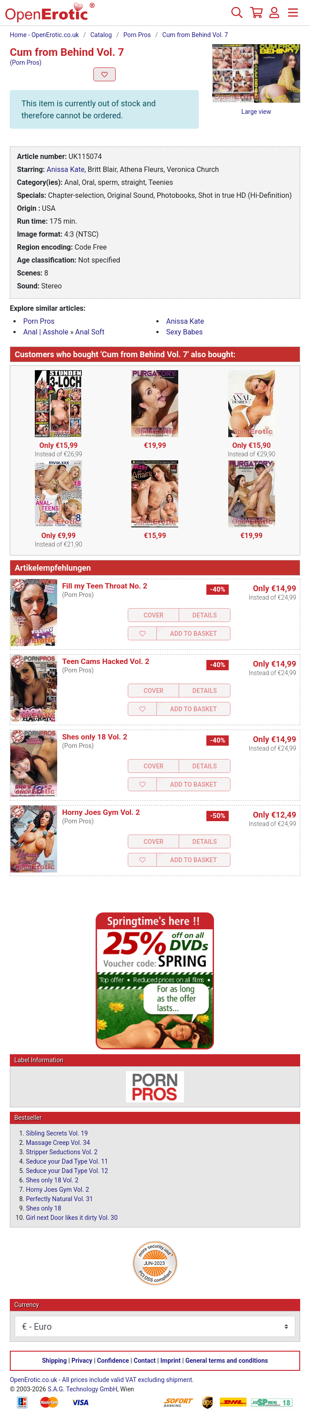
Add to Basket (193, 633)
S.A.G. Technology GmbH (82, 1389)
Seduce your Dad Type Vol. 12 (67, 1170)
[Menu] (293, 16)
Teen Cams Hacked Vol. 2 (105, 661)
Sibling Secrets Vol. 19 (57, 1133)
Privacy (81, 1360)
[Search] (236, 16)
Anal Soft (89, 332)
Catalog (101, 34)
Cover (153, 615)
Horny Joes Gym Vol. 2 (101, 812)
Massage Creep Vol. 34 (58, 1142)
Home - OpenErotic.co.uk (44, 34)
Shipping (54, 1360)
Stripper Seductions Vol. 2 (62, 1152)
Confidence (113, 1360)
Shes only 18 (43, 1208)
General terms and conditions (226, 1360)
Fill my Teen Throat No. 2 (104, 585)
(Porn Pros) (26, 62)
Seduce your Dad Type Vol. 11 (67, 1161)
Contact (144, 1360)
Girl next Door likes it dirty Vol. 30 (71, 1217)
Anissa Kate (65, 169)
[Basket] (255, 16)
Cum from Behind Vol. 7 (195, 34)
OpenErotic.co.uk (33, 1379)
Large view (256, 111)
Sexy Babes (184, 332)
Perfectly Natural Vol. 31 (59, 1198)
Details (205, 615)
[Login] (274, 16)
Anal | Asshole (45, 332)
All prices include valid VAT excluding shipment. (128, 1379)
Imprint (170, 1360)
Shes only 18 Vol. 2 (94, 736)
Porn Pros (137, 34)
